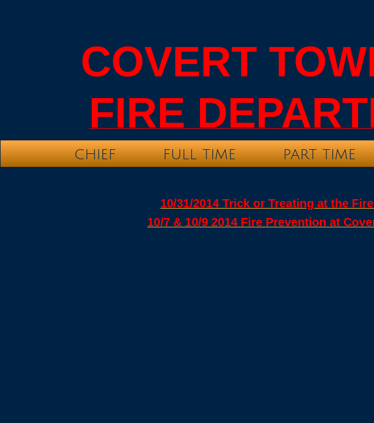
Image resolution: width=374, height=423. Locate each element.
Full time (199, 154)
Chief (95, 154)
